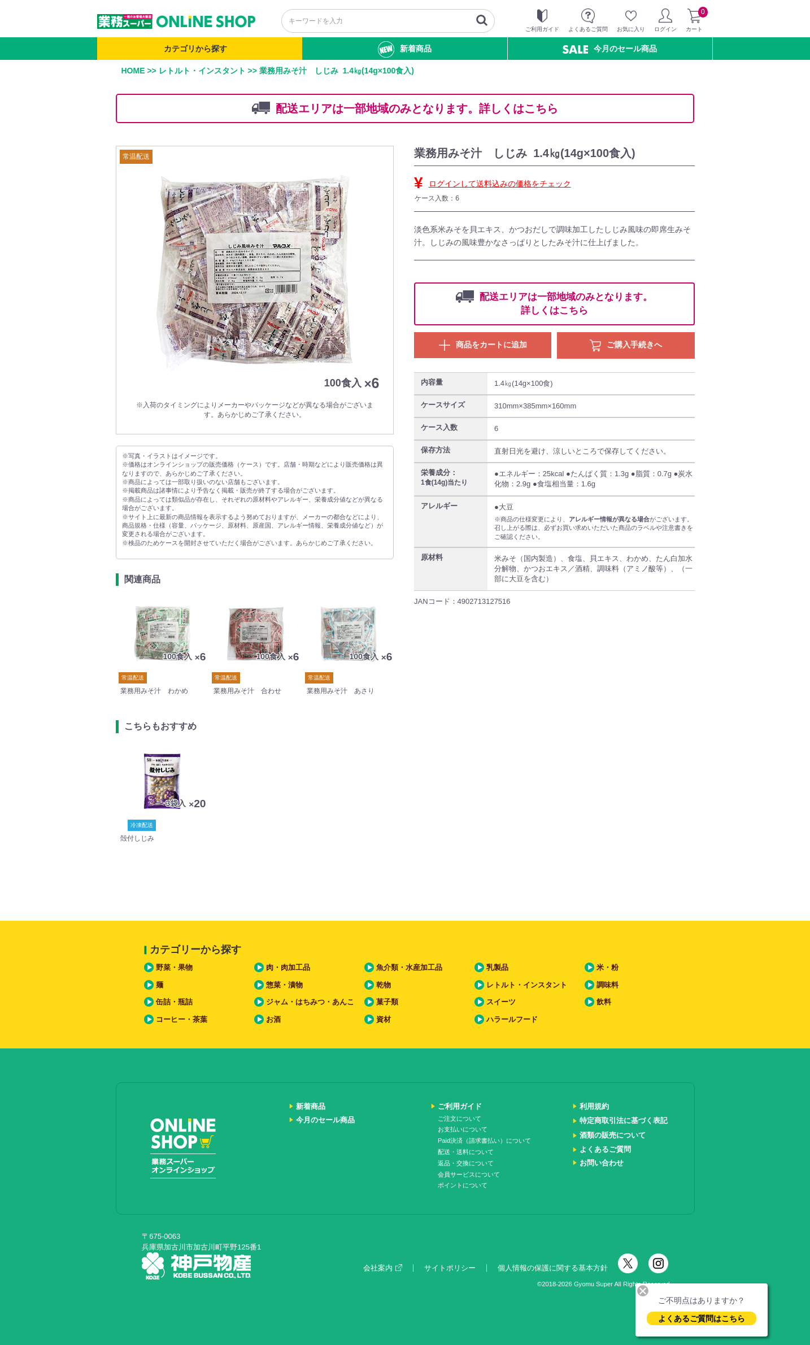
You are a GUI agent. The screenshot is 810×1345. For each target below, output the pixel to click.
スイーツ (501, 1002)
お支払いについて (462, 1129)
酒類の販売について (613, 1135)
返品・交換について (466, 1163)
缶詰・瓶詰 (174, 1002)
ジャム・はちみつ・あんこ (310, 1002)
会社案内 (382, 1268)
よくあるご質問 (605, 1149)
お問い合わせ (602, 1163)
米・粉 (607, 967)
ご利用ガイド (460, 1106)
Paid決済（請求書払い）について (484, 1140)
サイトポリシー (450, 1268)
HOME (133, 70)
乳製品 (497, 967)
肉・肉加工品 (288, 967)
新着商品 (405, 49)
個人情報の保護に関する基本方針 (553, 1268)
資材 (383, 1019)
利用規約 (594, 1106)
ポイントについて (462, 1185)
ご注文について (459, 1118)
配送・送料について (466, 1151)
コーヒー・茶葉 (181, 1019)
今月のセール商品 (610, 49)
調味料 (607, 985)
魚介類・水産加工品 (409, 967)
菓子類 (387, 1002)
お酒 (273, 1019)
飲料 (603, 1002)
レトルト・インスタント (202, 70)
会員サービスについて (469, 1174)
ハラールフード (512, 1019)
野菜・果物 (174, 967)
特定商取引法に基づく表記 (624, 1120)
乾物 (383, 985)
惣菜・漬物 (284, 985)
